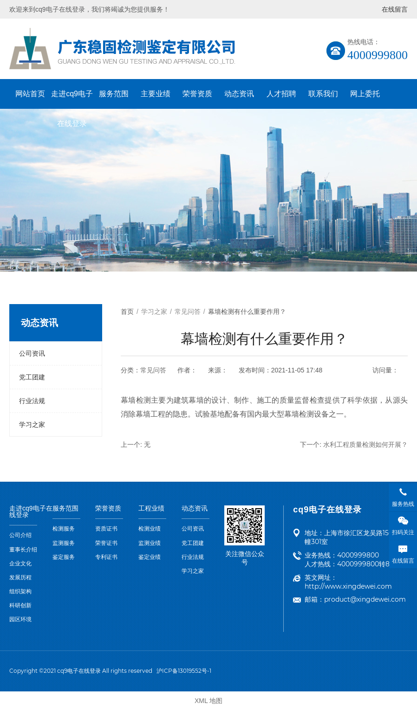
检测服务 (63, 528)
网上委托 (365, 94)
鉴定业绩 (149, 557)
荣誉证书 (106, 543)
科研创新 (20, 605)
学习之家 (32, 424)
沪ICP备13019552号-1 (183, 670)
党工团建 (32, 377)
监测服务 (63, 543)
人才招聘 (281, 94)
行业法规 (32, 401)
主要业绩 (155, 94)
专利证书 (106, 557)
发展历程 (20, 577)
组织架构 (20, 591)
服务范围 (114, 94)
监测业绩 (149, 543)
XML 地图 (208, 700)
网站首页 (30, 94)
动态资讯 (239, 94)
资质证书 (106, 528)
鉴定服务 (63, 557)
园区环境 (20, 619)
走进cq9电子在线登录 (72, 99)
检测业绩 (149, 528)
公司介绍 (20, 535)
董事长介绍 (23, 549)
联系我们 (323, 94)
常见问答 (153, 370)
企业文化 (20, 563)
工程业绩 (151, 508)
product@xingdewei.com (365, 599)
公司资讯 (32, 353)
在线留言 (395, 9)
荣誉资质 (197, 94)
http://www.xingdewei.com (348, 586)
